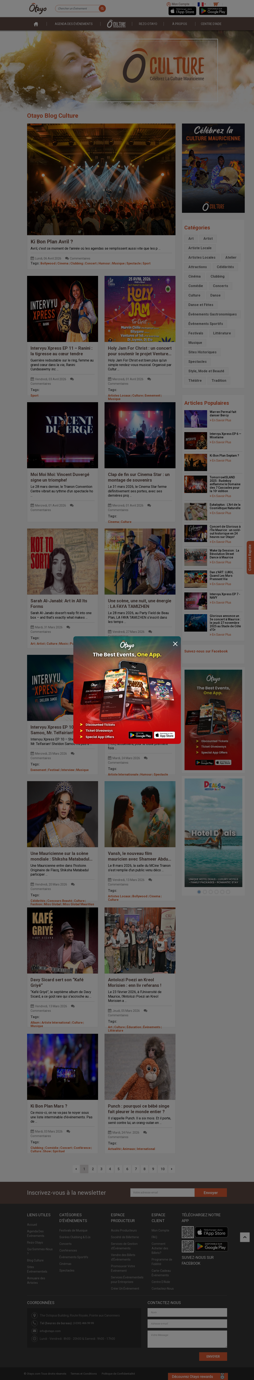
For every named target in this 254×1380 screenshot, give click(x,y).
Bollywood (47, 263)
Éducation (134, 1027)
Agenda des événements (74, 24)
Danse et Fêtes (200, 305)
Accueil (32, 1224)
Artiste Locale (200, 248)
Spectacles (197, 362)
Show (47, 1151)
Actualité (114, 1149)
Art (33, 643)
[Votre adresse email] (162, 1192)
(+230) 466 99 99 (83, 1323)
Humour (104, 263)
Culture (137, 395)
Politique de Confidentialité (118, 1373)
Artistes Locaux (119, 395)
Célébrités (38, 900)
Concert (91, 263)
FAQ (154, 1237)
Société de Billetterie (125, 1237)
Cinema (62, 263)
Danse (215, 295)
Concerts (114, 648)
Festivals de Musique (73, 1230)
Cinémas (65, 1264)
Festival (53, 770)
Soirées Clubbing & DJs (75, 1237)
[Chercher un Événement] (80, 8)
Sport (147, 263)
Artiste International (56, 1022)
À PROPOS (179, 24)
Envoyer (211, 1192)
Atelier (231, 257)
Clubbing (76, 263)
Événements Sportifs (205, 324)
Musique (118, 263)
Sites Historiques (202, 352)
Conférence (82, 1148)
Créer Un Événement (125, 1288)
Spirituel (59, 1151)
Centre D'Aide (161, 1282)
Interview (67, 770)
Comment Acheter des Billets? (160, 1248)
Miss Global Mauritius (78, 904)
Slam (85, 643)
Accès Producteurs (124, 1230)
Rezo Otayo (148, 24)
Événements (151, 1027)
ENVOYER (213, 1356)
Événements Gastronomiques (212, 314)
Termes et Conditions (84, 1373)
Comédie (51, 1148)
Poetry (75, 643)
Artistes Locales (202, 257)
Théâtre (195, 381)
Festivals (142, 648)
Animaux (129, 1149)
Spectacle (133, 263)
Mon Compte (160, 1230)
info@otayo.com (50, 1331)
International (146, 1149)
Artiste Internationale (123, 774)
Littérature (115, 1030)
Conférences (68, 1250)
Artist (41, 643)
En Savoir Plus (220, 420)
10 (163, 1169)
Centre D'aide (211, 24)
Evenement (152, 395)
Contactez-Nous (163, 1288)
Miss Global (52, 904)
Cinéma (194, 276)
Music (63, 643)
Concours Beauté (59, 900)
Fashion (36, 904)
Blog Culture (35, 1260)
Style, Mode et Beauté (206, 371)
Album (35, 1022)
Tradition (219, 381)
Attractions (197, 267)
